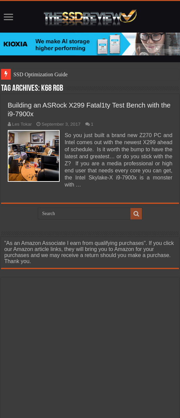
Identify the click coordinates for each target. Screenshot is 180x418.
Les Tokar (22, 124)
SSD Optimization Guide (40, 74)
